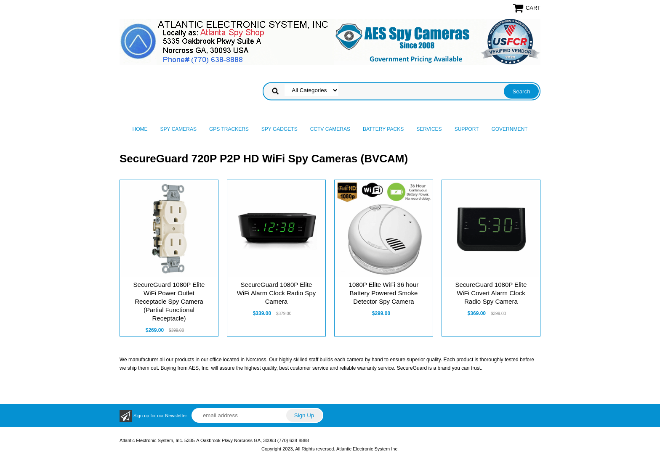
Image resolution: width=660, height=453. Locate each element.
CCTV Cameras (330, 129)
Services (429, 129)
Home (140, 129)
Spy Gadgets (279, 129)
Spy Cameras (178, 129)
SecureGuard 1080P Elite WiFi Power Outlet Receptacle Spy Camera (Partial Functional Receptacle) (169, 301)
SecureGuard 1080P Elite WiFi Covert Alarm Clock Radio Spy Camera (491, 293)
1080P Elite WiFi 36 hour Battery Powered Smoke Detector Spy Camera (384, 293)
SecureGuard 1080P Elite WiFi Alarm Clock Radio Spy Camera (276, 293)
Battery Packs (383, 129)
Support (467, 129)
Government (509, 129)
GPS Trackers (229, 129)
